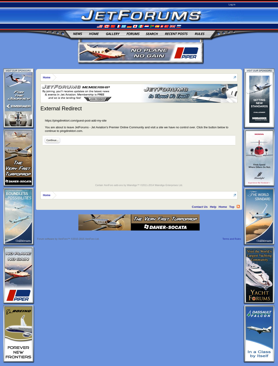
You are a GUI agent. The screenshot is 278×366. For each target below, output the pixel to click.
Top (231, 207)
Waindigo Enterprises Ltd (168, 185)
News (77, 34)
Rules (199, 34)
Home (94, 34)
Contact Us (199, 207)
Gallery (112, 34)
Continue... (52, 140)
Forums (132, 34)
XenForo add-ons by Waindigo (120, 185)
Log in (232, 4)
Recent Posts (176, 34)
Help (213, 207)
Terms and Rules (231, 238)
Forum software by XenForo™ (68, 238)
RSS (238, 206)
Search (152, 34)
